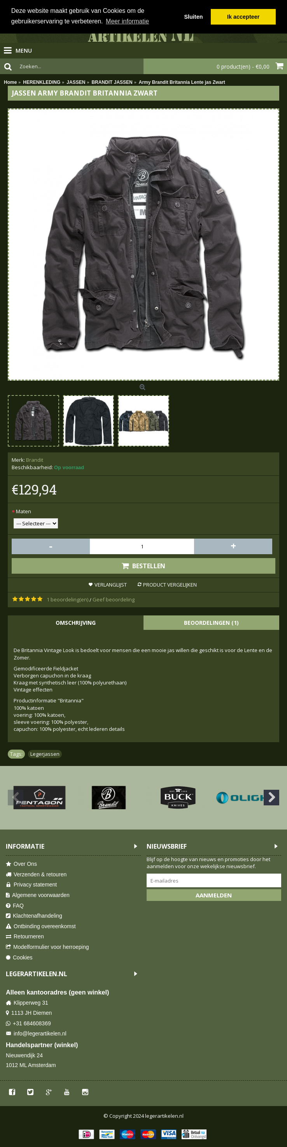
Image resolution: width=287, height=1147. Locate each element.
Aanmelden (214, 895)
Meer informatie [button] (127, 21)
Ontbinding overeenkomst (41, 926)
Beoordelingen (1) (211, 622)
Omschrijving (76, 622)
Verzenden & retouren (36, 874)
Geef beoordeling (114, 599)
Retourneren (25, 936)
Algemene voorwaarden (38, 895)
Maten (23, 511)
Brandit (34, 459)
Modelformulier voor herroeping (47, 947)
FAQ (15, 905)
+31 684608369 (28, 1023)
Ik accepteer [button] (243, 17)
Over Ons (21, 864)
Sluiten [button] (193, 17)
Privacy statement (31, 884)
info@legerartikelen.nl (36, 1033)
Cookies (19, 957)
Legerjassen (45, 753)
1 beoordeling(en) (67, 599)
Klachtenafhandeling (34, 916)
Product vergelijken (170, 584)
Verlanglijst (110, 584)
